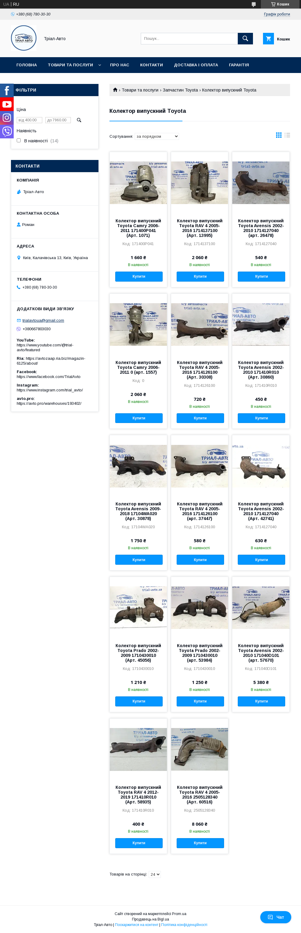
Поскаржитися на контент (136, 925)
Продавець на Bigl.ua (150, 919)
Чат (276, 917)
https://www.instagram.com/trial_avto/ (50, 390)
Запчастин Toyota (180, 90)
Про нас (119, 65)
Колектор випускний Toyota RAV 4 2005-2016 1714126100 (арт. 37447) (200, 511)
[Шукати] (245, 38)
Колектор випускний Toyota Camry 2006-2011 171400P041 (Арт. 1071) (138, 228)
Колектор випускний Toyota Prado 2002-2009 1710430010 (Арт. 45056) (138, 653)
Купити (139, 276)
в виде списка (287, 136)
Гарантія (239, 65)
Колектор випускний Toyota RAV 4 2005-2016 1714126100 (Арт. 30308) (200, 370)
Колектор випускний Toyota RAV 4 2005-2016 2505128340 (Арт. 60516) (200, 794)
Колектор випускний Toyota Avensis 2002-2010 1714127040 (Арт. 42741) (261, 511)
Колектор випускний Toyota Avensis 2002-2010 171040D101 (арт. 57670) (261, 653)
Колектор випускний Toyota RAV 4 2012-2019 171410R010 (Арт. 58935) (138, 794)
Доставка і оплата (196, 65)
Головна (26, 65)
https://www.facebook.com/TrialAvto (49, 376)
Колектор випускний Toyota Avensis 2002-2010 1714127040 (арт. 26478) (261, 228)
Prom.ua (179, 914)
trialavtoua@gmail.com (43, 320)
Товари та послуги (70, 65)
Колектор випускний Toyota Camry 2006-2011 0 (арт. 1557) (138, 367)
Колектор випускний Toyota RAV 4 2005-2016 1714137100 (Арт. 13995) (200, 228)
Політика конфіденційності (184, 925)
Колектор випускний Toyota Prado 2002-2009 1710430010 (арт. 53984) (200, 653)
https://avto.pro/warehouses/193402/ (49, 403)
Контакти (151, 65)
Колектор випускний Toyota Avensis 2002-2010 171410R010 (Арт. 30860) (261, 370)
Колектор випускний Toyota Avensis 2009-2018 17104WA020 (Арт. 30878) (138, 511)
